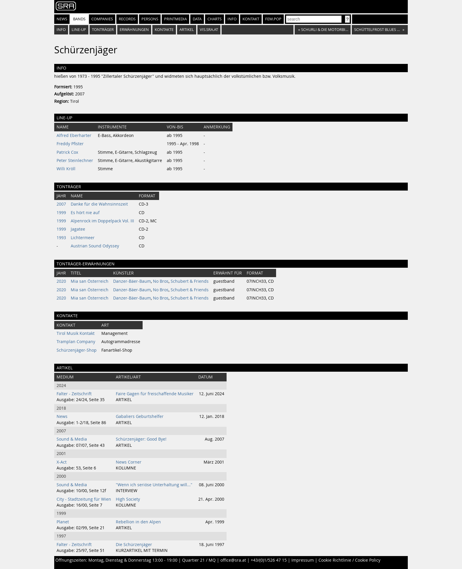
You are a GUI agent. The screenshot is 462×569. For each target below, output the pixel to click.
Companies (102, 18)
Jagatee (78, 229)
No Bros (161, 281)
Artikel (186, 29)
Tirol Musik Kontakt (76, 333)
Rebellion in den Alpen (138, 522)
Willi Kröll (66, 168)
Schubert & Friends (190, 281)
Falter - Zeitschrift (74, 393)
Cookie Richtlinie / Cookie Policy (349, 560)
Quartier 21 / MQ (199, 560)
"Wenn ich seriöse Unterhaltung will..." (154, 484)
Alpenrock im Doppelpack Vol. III (102, 221)
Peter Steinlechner (75, 160)
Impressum (302, 560)
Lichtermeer (83, 237)
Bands (79, 18)
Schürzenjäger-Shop (77, 350)
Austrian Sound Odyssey (95, 246)
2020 (61, 281)
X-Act (62, 462)
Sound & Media (72, 439)
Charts (214, 18)
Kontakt (250, 18)
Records (127, 18)
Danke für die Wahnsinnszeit (99, 204)
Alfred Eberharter (74, 135)
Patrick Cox (67, 152)
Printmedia (175, 18)
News (62, 18)
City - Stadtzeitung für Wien (84, 499)
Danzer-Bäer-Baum (132, 281)
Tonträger (103, 29)
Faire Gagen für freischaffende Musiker (155, 393)
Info (232, 18)
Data (197, 18)
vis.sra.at (209, 29)
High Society (128, 499)
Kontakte (164, 29)
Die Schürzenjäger (134, 544)
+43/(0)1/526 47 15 (269, 560)
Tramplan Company (76, 341)
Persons (149, 18)
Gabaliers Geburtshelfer (140, 416)
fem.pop (273, 18)
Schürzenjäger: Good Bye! (141, 439)
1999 (61, 212)
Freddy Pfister (70, 143)
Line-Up (79, 29)
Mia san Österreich (89, 281)
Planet (63, 522)
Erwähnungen (134, 29)
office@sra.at (233, 560)
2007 (61, 204)
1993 (61, 237)
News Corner (128, 462)
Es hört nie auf (85, 212)
